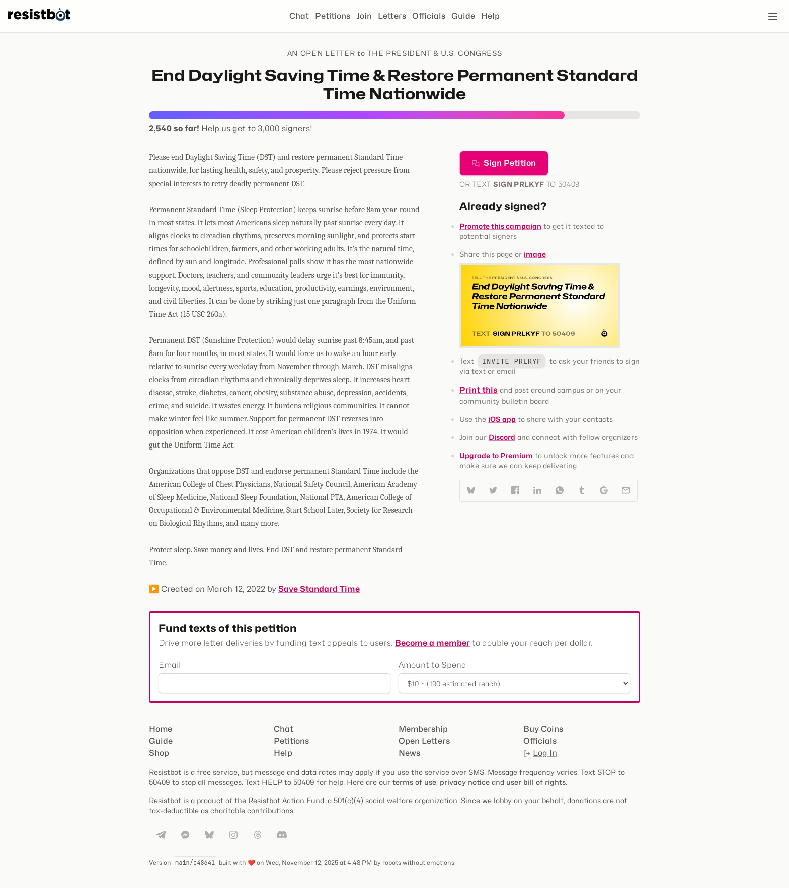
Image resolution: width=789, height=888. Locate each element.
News (409, 753)
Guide (463, 16)
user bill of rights (536, 782)
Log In (540, 753)
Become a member (432, 643)
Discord (502, 437)
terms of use (414, 782)
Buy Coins (543, 729)
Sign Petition (504, 163)
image (535, 254)
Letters (392, 16)
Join (364, 16)
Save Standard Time (319, 589)
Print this (478, 390)
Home (160, 729)
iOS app (502, 419)
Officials (428, 16)
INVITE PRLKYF (511, 361)
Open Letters (424, 741)
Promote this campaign (500, 226)
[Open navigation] (773, 16)
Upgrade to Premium (496, 455)
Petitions (332, 16)
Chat (299, 16)
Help (490, 16)
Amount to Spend (432, 665)
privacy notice (465, 782)
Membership (423, 729)
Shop (159, 753)
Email (170, 665)
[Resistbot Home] (39, 24)
